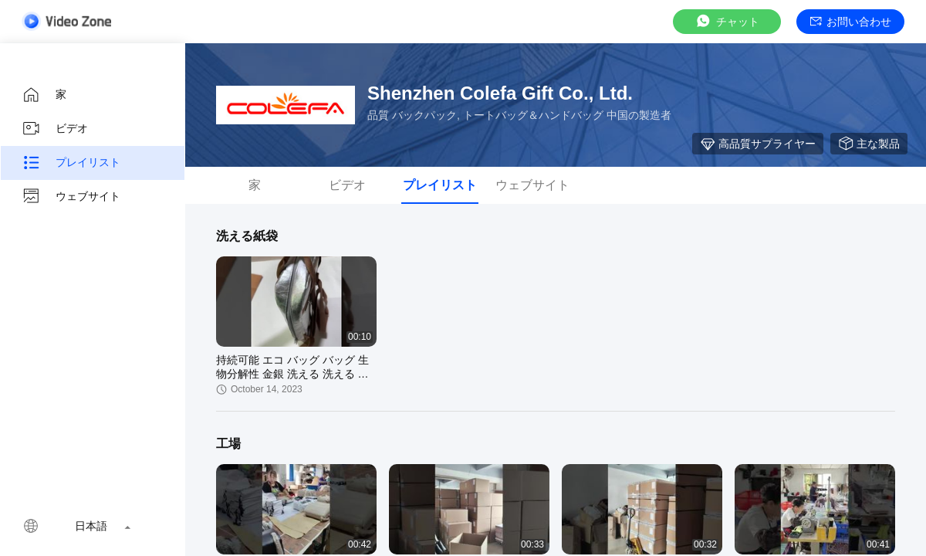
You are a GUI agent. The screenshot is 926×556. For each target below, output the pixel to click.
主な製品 (869, 143)
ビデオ (55, 129)
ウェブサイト (71, 197)
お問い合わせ (850, 21)
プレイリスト (71, 163)
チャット (726, 21)
